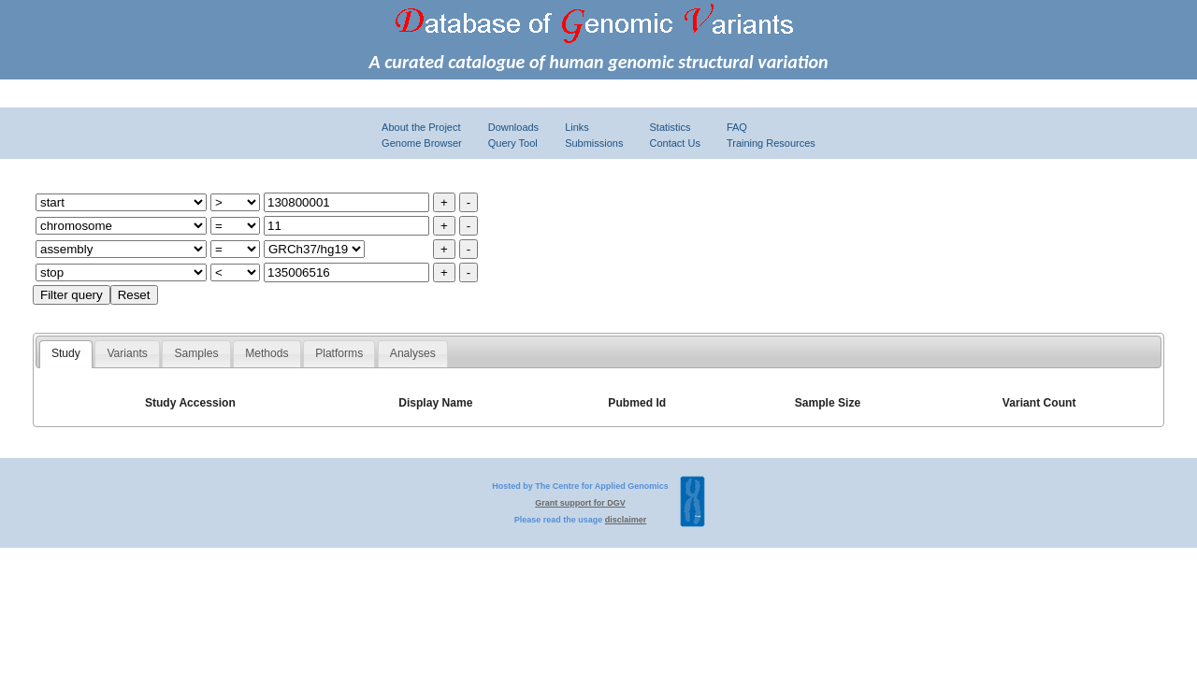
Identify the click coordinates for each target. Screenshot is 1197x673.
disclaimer (626, 519)
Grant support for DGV (580, 503)
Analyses (413, 353)
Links (577, 127)
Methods (266, 353)
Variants (127, 353)
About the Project (421, 127)
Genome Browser (422, 143)
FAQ (737, 127)
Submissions (594, 143)
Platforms (339, 353)
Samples (197, 353)
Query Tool (513, 143)
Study (65, 353)
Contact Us (674, 143)
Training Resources (771, 143)
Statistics (669, 127)
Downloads (513, 127)
